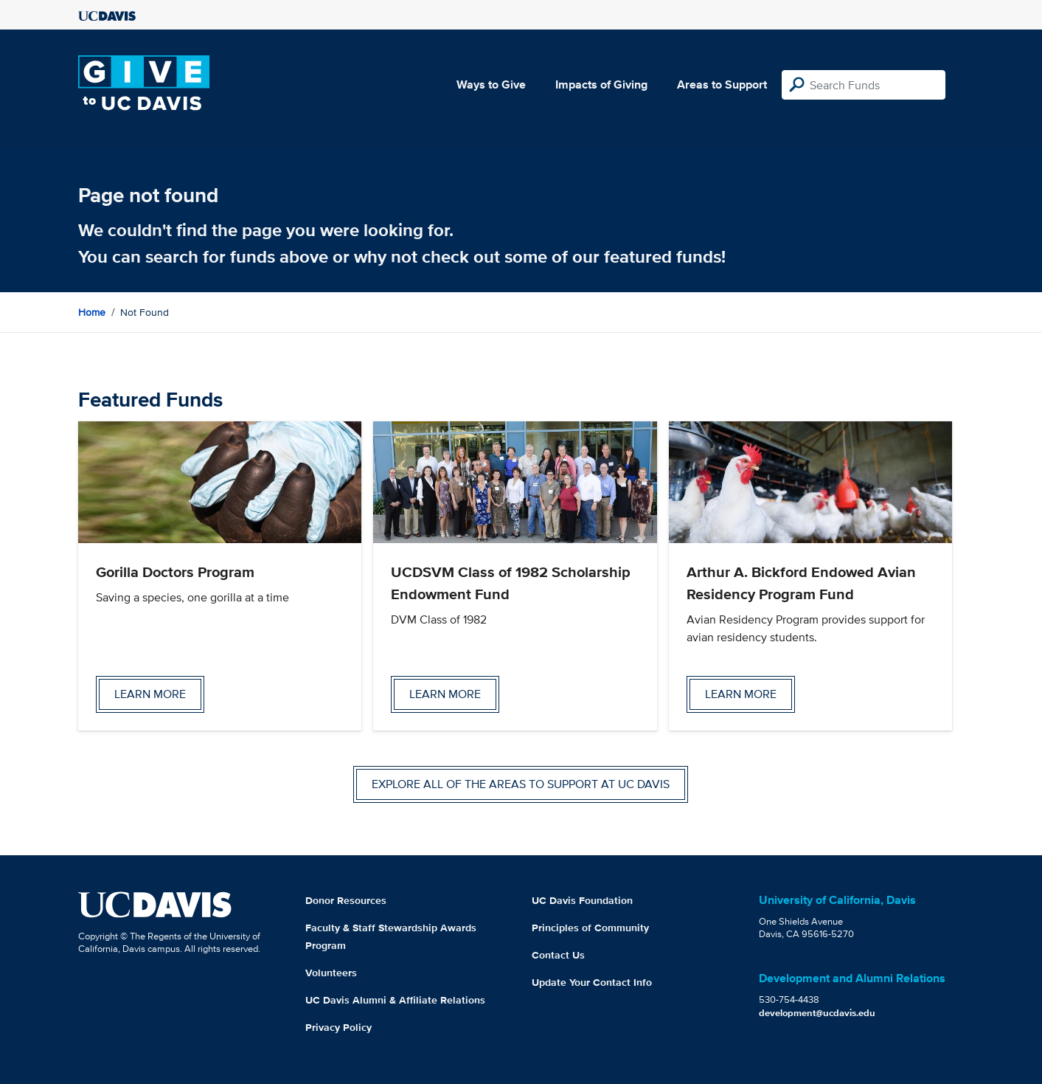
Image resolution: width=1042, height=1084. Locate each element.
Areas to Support (722, 84)
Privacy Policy (338, 1027)
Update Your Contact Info (592, 982)
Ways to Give (491, 84)
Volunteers (331, 972)
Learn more (150, 694)
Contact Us (558, 954)
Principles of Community (590, 927)
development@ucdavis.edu (817, 1013)
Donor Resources (345, 900)
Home (91, 312)
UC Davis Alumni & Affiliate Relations (395, 999)
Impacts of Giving (601, 84)
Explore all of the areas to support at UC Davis (521, 784)
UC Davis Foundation (582, 900)
